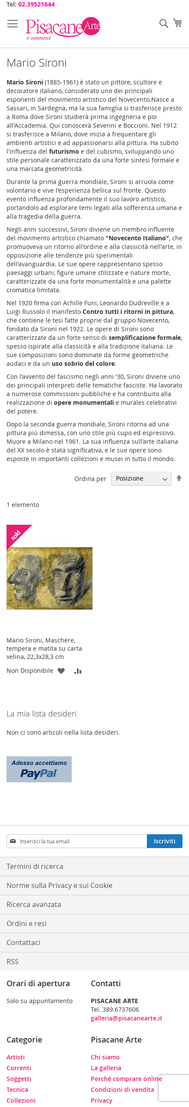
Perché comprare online (126, 1079)
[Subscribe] (164, 841)
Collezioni (21, 1100)
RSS (13, 961)
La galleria (106, 1068)
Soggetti (19, 1079)
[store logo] (63, 28)
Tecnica (17, 1089)
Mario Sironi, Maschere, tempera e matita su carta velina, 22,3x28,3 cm (44, 648)
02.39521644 (36, 4)
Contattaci (23, 942)
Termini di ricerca (35, 866)
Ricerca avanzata (34, 904)
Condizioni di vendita (122, 1089)
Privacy (102, 1100)
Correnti (19, 1068)
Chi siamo (105, 1057)
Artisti (16, 1057)
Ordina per (90, 478)
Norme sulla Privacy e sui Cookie (60, 885)
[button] (61, 670)
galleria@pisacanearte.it (126, 1018)
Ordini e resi (26, 923)
